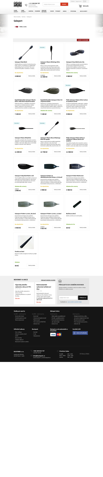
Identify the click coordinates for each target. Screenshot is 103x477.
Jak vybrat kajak (55, 322)
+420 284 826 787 (39, 352)
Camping (30, 11)
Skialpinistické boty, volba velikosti (80, 316)
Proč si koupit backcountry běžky (80, 322)
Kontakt (35, 332)
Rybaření (37, 11)
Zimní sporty (23, 11)
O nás (34, 334)
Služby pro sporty (19, 311)
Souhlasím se (70, 302)
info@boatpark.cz (39, 356)
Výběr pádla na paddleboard (58, 316)
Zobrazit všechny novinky (48, 280)
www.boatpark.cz (37, 358)
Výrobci (23, 16)
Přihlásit (73, 1)
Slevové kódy (18, 338)
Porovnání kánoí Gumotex (58, 320)
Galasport (29, 16)
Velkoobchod (36, 336)
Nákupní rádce (54, 311)
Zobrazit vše (36, 324)
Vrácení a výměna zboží (20, 334)
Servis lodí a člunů (19, 316)
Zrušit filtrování (83, 40)
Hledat (64, 4)
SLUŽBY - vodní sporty (20, 314)
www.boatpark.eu (46, 358)
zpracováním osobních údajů (75, 302)
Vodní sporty (16, 11)
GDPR (16, 336)
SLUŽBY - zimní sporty (38, 314)
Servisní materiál (44, 11)
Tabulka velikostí (19, 340)
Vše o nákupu (18, 332)
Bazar (52, 11)
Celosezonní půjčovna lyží (39, 318)
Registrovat (78, 1)
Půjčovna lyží (36, 320)
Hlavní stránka (17, 16)
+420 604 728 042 (37, 353)
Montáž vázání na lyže (79, 320)
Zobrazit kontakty (32, 6)
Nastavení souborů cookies (22, 342)
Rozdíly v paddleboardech (58, 318)
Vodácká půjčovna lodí (20, 318)
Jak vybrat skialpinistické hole (81, 318)
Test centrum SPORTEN (39, 322)
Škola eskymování (19, 320)
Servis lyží (35, 316)
